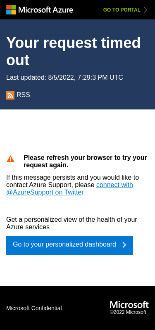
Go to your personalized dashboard (64, 244)
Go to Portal (122, 10)
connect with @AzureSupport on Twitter (69, 188)
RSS (18, 94)
